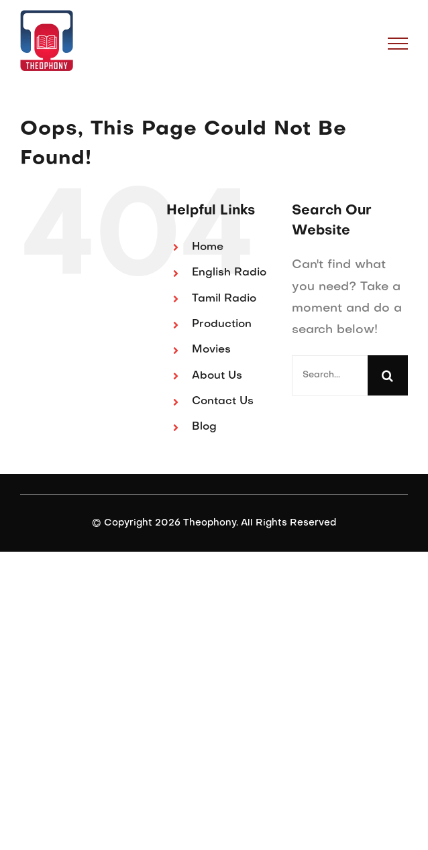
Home (207, 247)
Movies (211, 350)
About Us (217, 376)
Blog (204, 427)
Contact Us (223, 401)
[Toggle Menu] (398, 44)
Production (222, 324)
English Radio (229, 272)
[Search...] (330, 375)
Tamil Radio (224, 299)
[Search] (388, 375)
